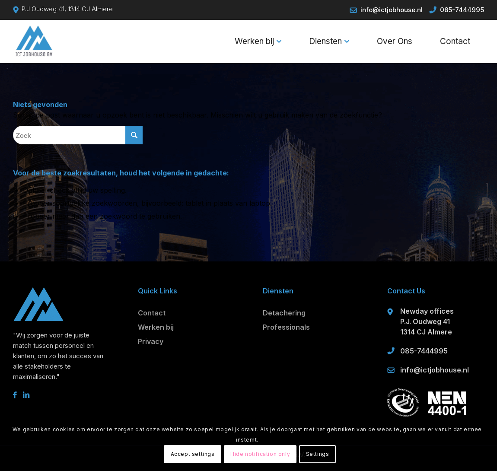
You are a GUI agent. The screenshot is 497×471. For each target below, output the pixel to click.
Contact (152, 313)
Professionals (286, 327)
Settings (317, 454)
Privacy (150, 341)
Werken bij (156, 327)
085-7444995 (462, 10)
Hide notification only (260, 454)
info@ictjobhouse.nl (391, 10)
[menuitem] (258, 41)
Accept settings (193, 454)
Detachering (284, 313)
